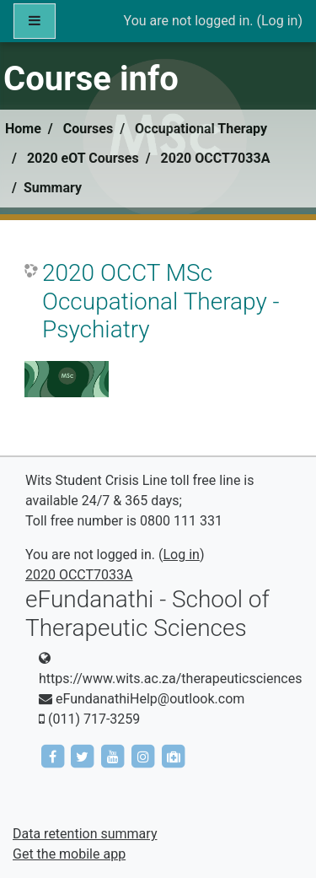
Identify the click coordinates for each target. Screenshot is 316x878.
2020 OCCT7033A (215, 158)
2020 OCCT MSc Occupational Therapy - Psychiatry (161, 301)
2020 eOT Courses (83, 158)
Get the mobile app (69, 854)
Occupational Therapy (201, 129)
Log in (279, 21)
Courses (88, 129)
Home (23, 129)
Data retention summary (85, 834)
